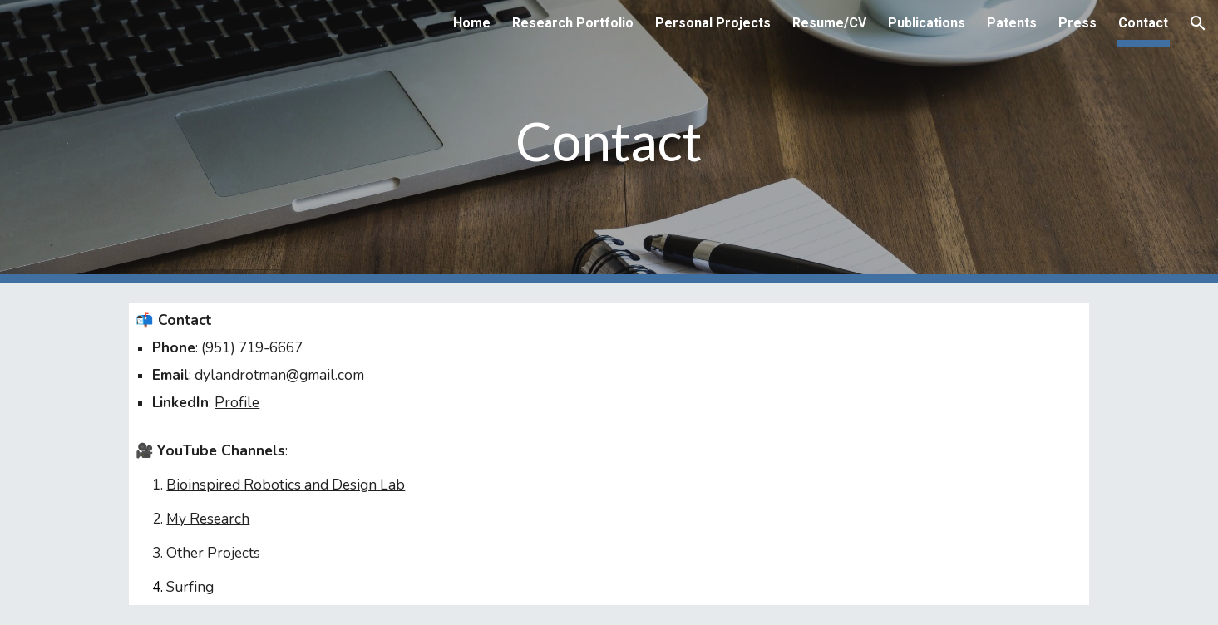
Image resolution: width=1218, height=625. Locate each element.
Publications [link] (926, 23)
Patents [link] (1012, 23)
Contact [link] (1143, 23)
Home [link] (472, 23)
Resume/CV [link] (829, 23)
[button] (1198, 23)
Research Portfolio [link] (573, 23)
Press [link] (1077, 23)
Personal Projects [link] (713, 23)
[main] (609, 141)
